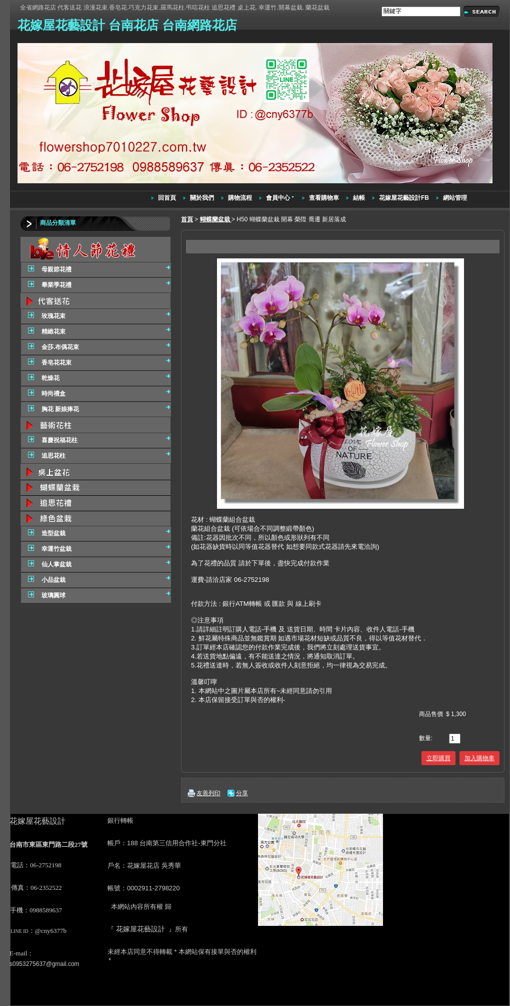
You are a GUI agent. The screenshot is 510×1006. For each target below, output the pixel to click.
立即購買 (438, 758)
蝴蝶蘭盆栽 (216, 219)
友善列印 (208, 793)
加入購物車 (479, 758)
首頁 (187, 219)
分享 (242, 793)
